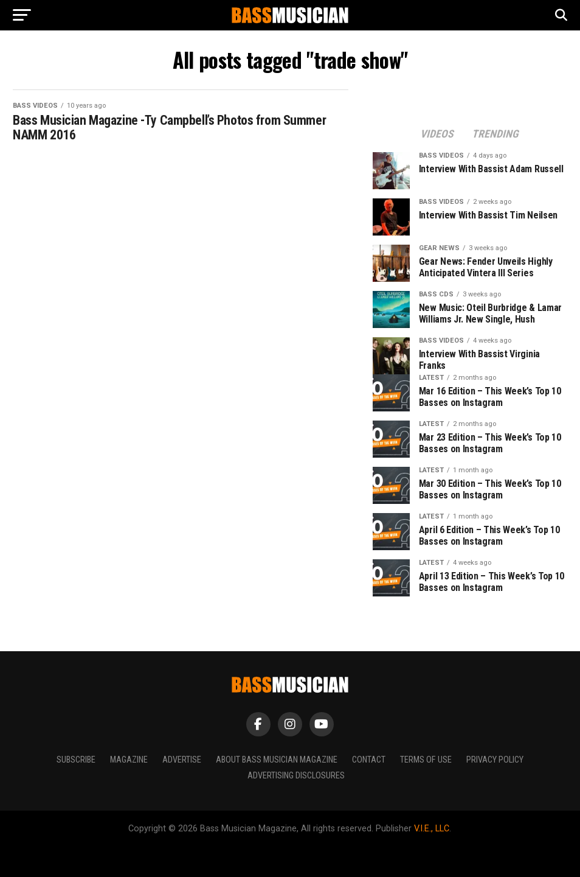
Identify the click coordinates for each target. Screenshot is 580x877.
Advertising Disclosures (296, 775)
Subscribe (76, 760)
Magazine (129, 760)
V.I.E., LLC (431, 828)
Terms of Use (426, 760)
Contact (368, 760)
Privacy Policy (494, 760)
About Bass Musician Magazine (276, 760)
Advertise (181, 760)
